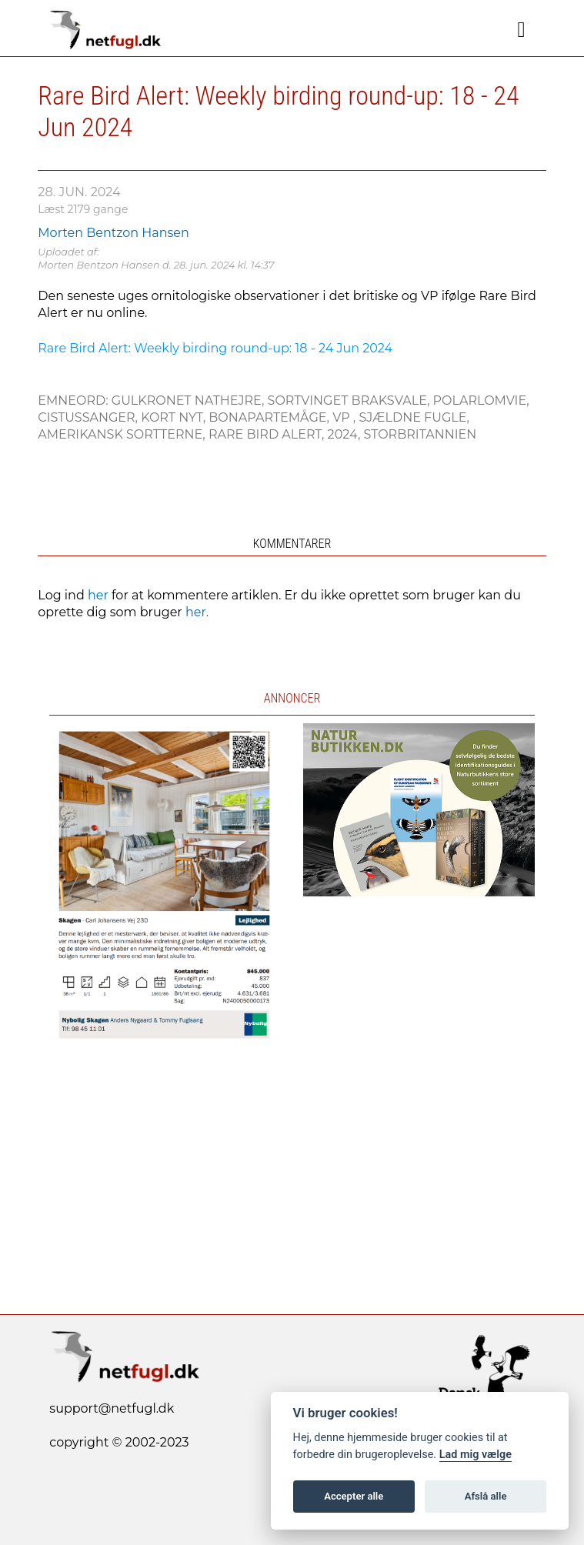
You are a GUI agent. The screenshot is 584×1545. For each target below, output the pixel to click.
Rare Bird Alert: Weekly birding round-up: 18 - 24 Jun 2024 (215, 348)
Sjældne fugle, (414, 417)
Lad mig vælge (475, 1454)
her (98, 595)
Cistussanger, (89, 417)
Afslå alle (486, 1496)
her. (197, 612)
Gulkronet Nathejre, (190, 400)
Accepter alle (353, 1496)
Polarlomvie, (481, 400)
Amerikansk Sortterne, (123, 434)
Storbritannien (419, 434)
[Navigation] (522, 30)
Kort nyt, (175, 417)
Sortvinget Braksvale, (350, 400)
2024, (346, 434)
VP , (345, 417)
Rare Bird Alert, (268, 434)
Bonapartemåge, (270, 417)
